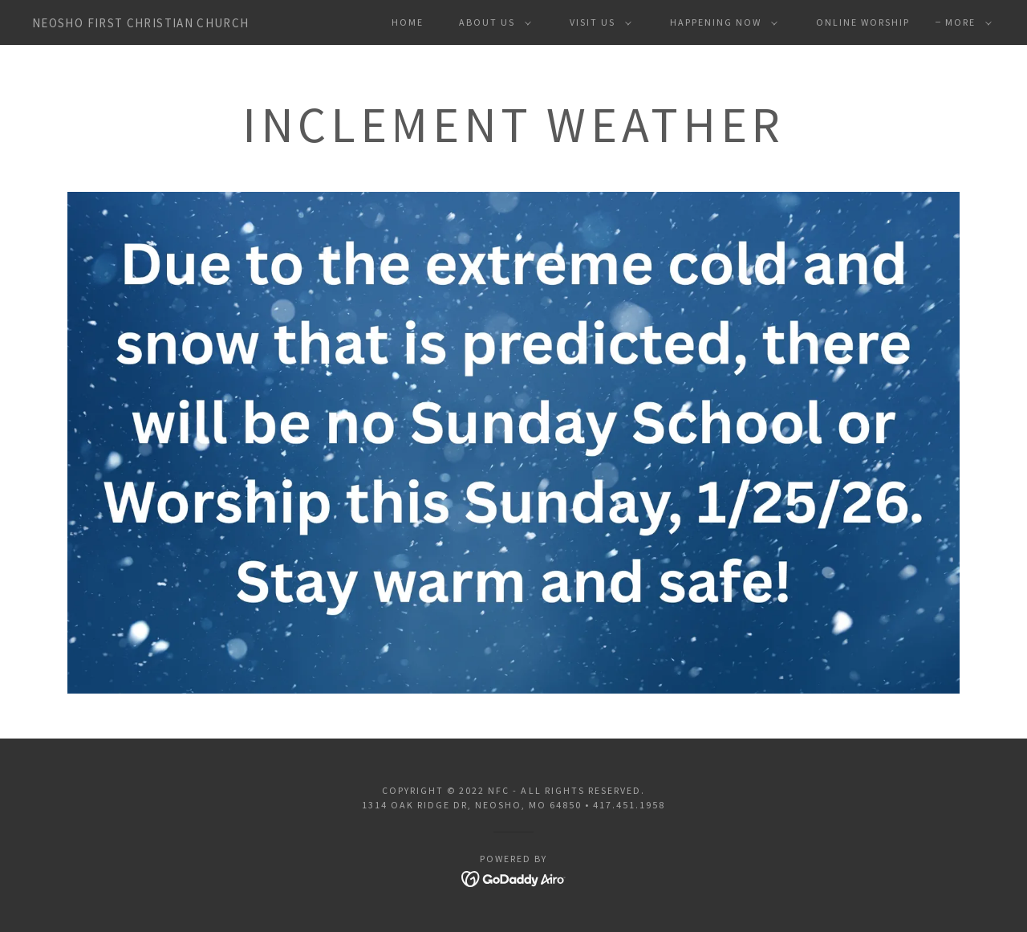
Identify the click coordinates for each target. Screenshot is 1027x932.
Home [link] (408, 22)
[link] (141, 22)
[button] (491, 22)
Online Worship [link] (863, 22)
